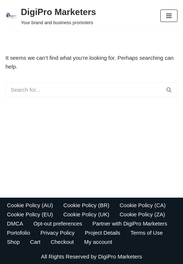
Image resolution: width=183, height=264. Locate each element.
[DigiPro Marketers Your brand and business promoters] (50, 15)
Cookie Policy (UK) (86, 214)
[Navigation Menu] (169, 16)
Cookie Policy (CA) (143, 205)
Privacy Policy (57, 233)
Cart (35, 242)
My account (98, 242)
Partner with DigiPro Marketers (130, 223)
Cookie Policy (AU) (30, 205)
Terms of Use (146, 233)
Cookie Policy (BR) (86, 205)
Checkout (62, 242)
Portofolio (18, 233)
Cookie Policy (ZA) (142, 214)
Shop (13, 242)
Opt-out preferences (57, 223)
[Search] (83, 89)
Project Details (102, 233)
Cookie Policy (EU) (30, 214)
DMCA (15, 223)
